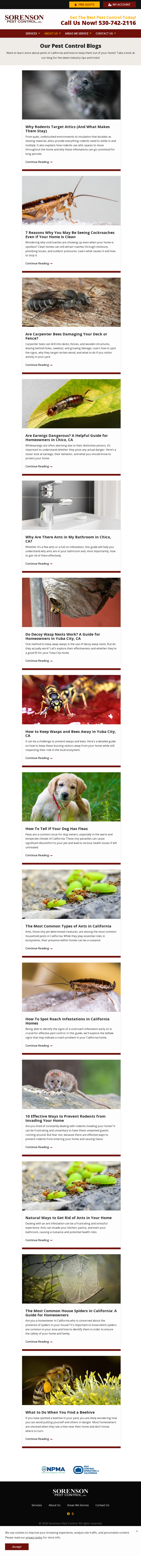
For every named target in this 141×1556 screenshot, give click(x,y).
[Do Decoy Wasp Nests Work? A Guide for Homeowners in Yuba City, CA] (71, 624)
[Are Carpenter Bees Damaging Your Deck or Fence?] (71, 326)
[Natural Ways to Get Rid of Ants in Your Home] (71, 1205)
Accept (17, 1547)
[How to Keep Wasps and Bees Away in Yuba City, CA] (71, 721)
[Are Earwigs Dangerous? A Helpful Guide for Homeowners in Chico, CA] (71, 427)
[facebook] (68, 1513)
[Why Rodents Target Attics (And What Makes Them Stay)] (71, 120)
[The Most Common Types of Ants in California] (71, 914)
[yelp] (73, 1513)
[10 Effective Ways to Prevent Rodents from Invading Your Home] (71, 1108)
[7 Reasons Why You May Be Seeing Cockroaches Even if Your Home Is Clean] (71, 224)
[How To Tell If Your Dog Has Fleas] (71, 818)
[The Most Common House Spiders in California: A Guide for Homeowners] (71, 1302)
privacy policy (34, 1537)
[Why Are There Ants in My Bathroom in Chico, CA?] (71, 527)
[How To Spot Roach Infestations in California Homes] (71, 1009)
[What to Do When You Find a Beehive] (71, 1402)
